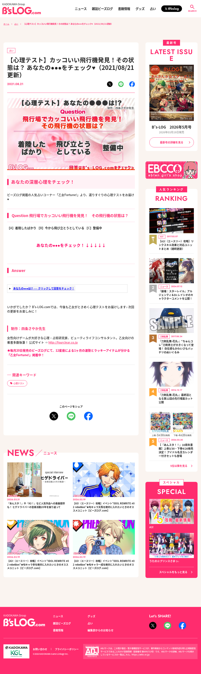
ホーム (6, 23)
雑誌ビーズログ (102, 8)
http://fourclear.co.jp (63, 342)
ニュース (81, 8)
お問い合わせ (40, 649)
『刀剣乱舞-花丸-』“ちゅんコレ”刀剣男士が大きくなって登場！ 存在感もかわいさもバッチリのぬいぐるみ (176, 342)
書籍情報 (124, 8)
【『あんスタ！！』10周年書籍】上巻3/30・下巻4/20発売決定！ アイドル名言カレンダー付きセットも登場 (176, 443)
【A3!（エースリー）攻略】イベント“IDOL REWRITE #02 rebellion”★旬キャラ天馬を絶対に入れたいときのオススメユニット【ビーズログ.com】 (103, 511)
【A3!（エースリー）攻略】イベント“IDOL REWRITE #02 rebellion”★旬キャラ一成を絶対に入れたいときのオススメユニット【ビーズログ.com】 (103, 575)
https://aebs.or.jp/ (141, 654)
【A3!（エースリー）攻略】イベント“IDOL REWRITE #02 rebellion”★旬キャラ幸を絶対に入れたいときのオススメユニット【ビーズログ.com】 (38, 575)
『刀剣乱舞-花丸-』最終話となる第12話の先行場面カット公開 (176, 393)
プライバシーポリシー (67, 649)
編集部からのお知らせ (100, 630)
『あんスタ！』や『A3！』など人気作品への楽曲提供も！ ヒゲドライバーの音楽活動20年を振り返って (38, 508)
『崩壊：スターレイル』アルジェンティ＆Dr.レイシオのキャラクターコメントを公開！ (176, 292)
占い (153, 8)
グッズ (140, 8)
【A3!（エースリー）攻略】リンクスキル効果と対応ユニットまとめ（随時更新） (176, 243)
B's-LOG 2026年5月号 (171, 127)
